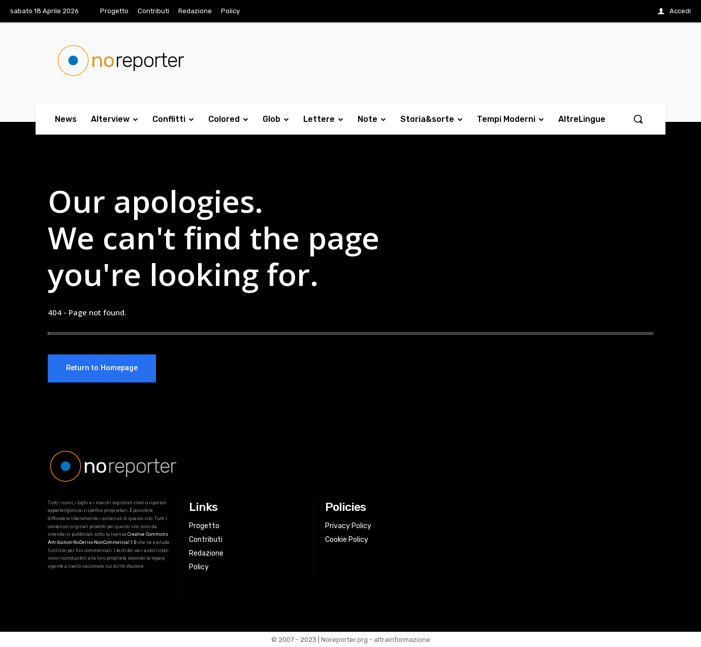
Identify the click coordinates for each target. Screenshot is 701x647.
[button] (638, 119)
